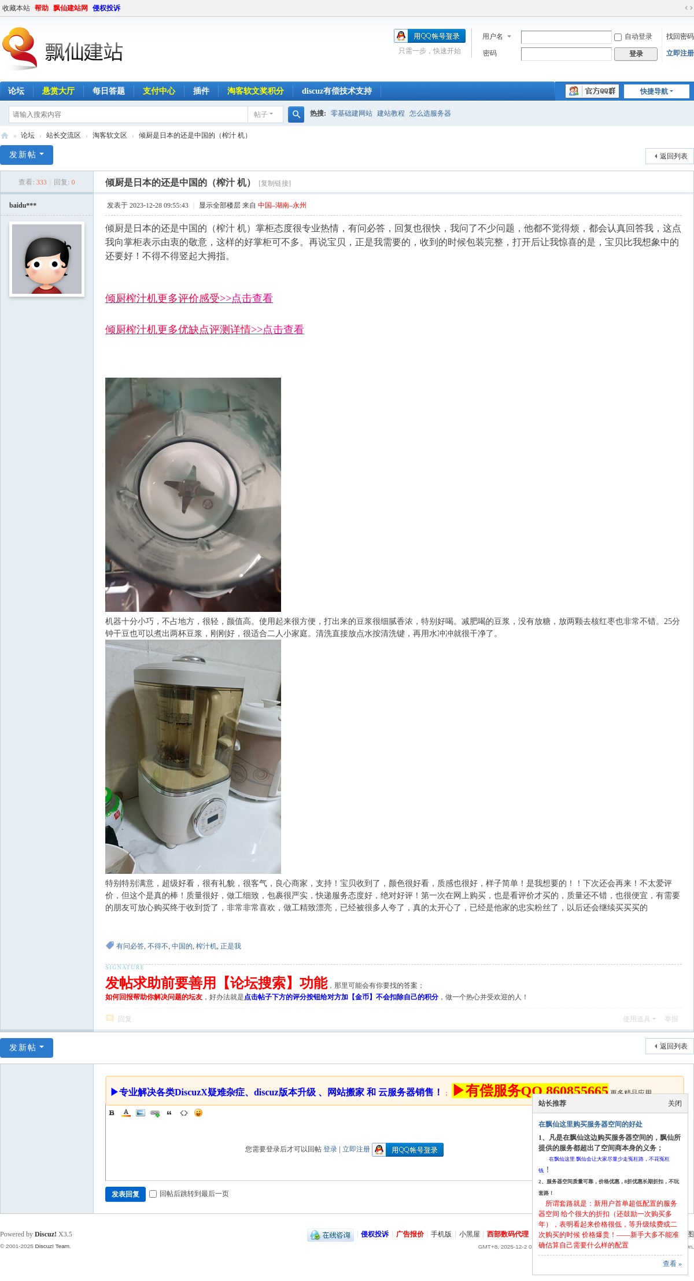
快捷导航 (654, 91)
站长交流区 (63, 135)
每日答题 (109, 91)
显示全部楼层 (220, 205)
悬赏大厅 (58, 91)
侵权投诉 (106, 8)
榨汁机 (206, 946)
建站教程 (391, 113)
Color (126, 1112)
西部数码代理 (508, 1234)
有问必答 (130, 946)
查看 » (672, 1264)
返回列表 (674, 156)
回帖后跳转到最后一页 (189, 1194)
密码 (490, 53)
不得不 (157, 946)
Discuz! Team (52, 1246)
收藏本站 (16, 8)
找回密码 (680, 36)
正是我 (230, 946)
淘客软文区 (110, 135)
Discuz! (46, 1234)
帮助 (42, 8)
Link (155, 1112)
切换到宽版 (689, 8)
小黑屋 (469, 1234)
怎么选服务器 (430, 113)
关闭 (675, 1103)
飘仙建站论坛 (4, 135)
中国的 (182, 946)
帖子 (261, 114)
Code (184, 1112)
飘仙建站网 (70, 8)
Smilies (198, 1112)
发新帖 (23, 154)
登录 (330, 1149)
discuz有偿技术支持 (337, 91)
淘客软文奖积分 (255, 91)
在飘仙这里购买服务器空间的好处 (590, 1124)
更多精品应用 (631, 1093)
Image (140, 1112)
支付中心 (159, 91)
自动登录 (633, 36)
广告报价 (410, 1234)
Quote (169, 1112)
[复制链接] (275, 183)
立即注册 (680, 53)
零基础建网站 (351, 113)
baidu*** (22, 205)
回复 (125, 1019)
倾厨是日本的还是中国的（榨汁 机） (195, 135)
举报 (671, 1019)
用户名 (492, 36)
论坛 (28, 135)
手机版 (441, 1234)
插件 (201, 91)
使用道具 (637, 1019)
